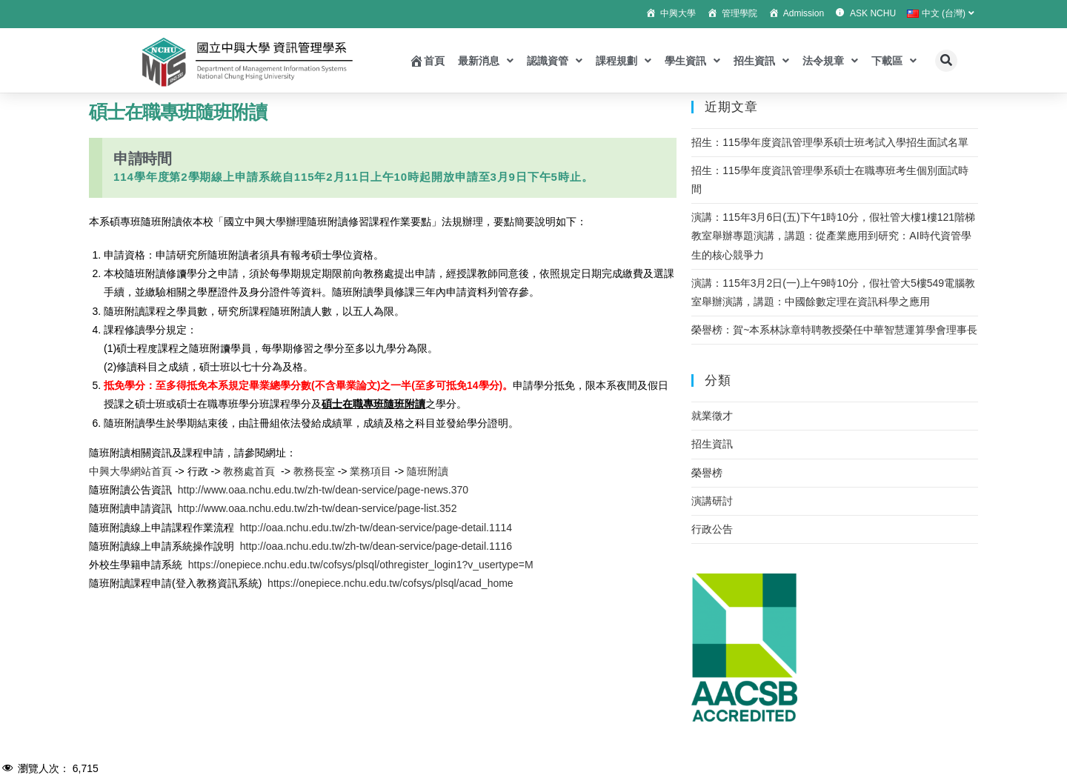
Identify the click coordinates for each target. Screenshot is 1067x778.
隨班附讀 (427, 471)
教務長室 (312, 471)
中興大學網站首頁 (130, 471)
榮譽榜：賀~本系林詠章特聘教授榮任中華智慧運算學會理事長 (834, 330)
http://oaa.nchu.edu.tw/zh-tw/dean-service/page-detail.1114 (376, 527)
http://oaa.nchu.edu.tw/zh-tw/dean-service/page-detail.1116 (376, 546)
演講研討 (712, 501)
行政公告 (712, 529)
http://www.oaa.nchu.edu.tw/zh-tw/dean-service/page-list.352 (317, 508)
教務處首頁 (249, 471)
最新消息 (485, 60)
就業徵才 (712, 416)
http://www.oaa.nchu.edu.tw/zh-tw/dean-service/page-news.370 (323, 490)
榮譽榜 (706, 473)
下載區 (894, 60)
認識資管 (554, 60)
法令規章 (830, 60)
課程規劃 (623, 60)
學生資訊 (692, 60)
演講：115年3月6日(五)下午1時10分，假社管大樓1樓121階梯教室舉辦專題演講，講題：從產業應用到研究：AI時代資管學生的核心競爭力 (833, 235)
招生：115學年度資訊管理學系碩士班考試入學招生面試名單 (829, 142)
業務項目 (370, 471)
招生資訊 (761, 60)
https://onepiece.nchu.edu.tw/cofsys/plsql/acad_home (390, 583)
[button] (946, 61)
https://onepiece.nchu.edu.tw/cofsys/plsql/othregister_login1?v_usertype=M (361, 565)
